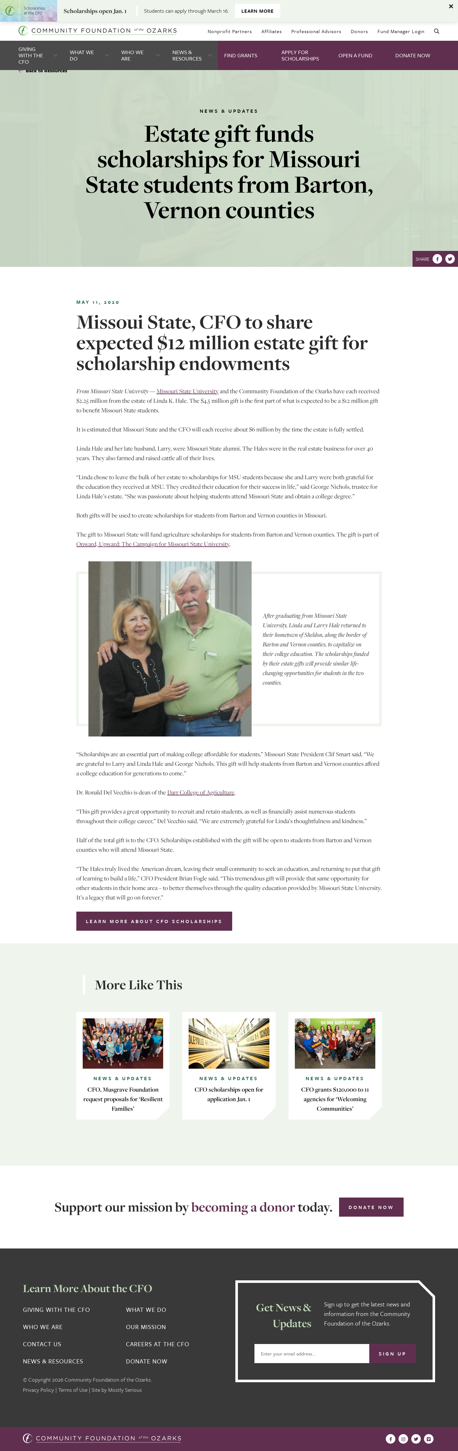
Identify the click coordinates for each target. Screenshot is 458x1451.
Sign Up (392, 1353)
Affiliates (271, 31)
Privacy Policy (38, 1390)
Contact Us (42, 1344)
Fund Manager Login (401, 31)
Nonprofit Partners (230, 31)
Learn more (257, 10)
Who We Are (132, 55)
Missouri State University (187, 391)
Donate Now (412, 55)
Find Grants (240, 55)
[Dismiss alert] (451, 6)
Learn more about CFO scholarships (154, 921)
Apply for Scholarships (300, 55)
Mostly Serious (125, 1390)
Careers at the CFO (157, 1344)
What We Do (82, 55)
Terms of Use (72, 1390)
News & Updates (229, 110)
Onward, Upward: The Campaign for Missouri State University (152, 544)
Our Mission (146, 1327)
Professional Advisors (316, 31)
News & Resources (187, 55)
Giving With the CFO (30, 55)
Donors (359, 31)
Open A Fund (355, 55)
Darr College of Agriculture (200, 792)
